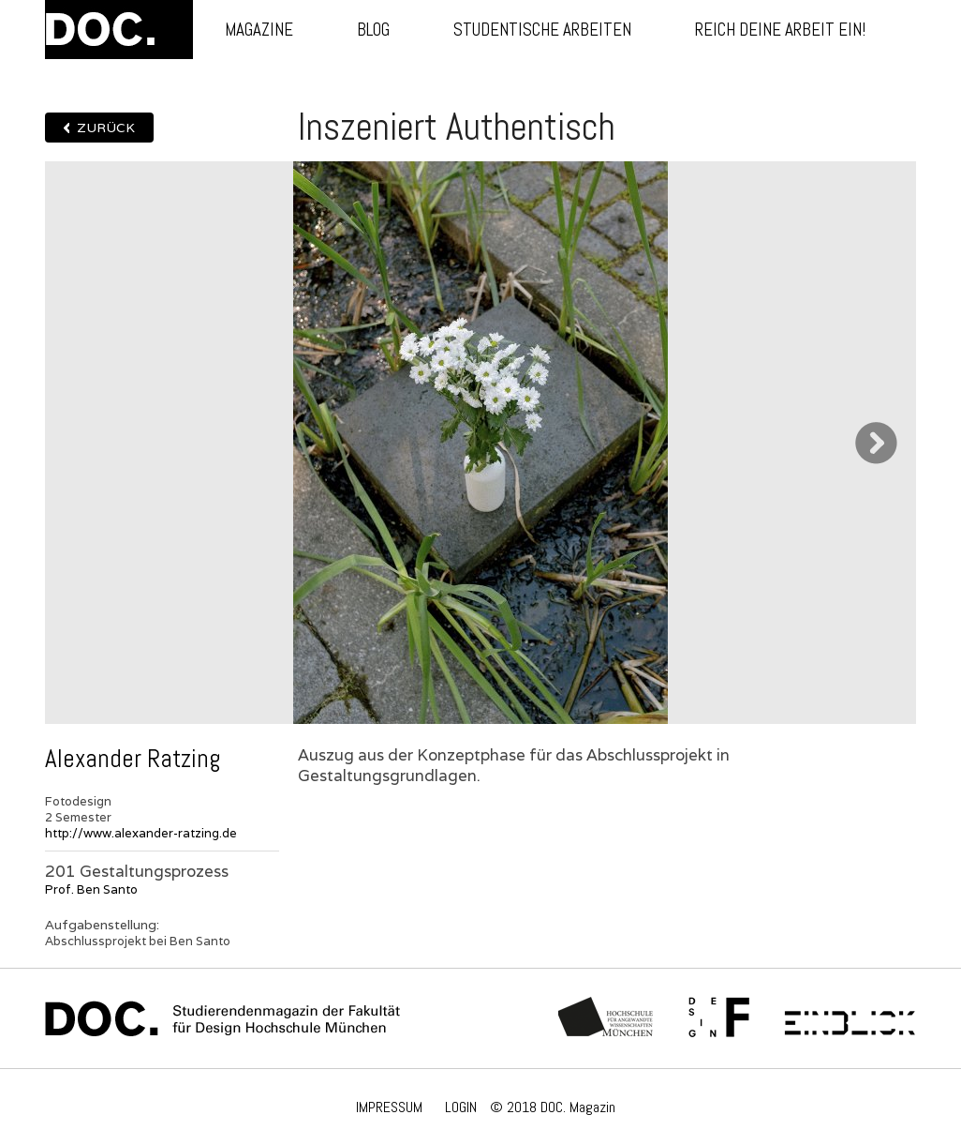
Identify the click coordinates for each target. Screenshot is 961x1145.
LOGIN (461, 1107)
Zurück (106, 127)
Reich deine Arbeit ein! (780, 29)
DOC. (119, 29)
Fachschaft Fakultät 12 (719, 1018)
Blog (373, 29)
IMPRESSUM (389, 1107)
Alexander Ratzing (133, 759)
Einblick (850, 1018)
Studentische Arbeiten (542, 29)
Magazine (259, 29)
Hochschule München (606, 1018)
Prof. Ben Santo (91, 889)
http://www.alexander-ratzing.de (141, 833)
